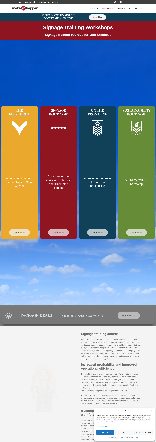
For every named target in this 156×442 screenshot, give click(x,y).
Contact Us (138, 8)
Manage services (103, 426)
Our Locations (123, 8)
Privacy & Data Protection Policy (128, 438)
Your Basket (39, 2)
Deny (124, 432)
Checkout (53, 2)
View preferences (143, 432)
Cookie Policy (114, 438)
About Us (93, 8)
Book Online (25, 2)
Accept (105, 432)
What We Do (108, 8)
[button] (151, 411)
